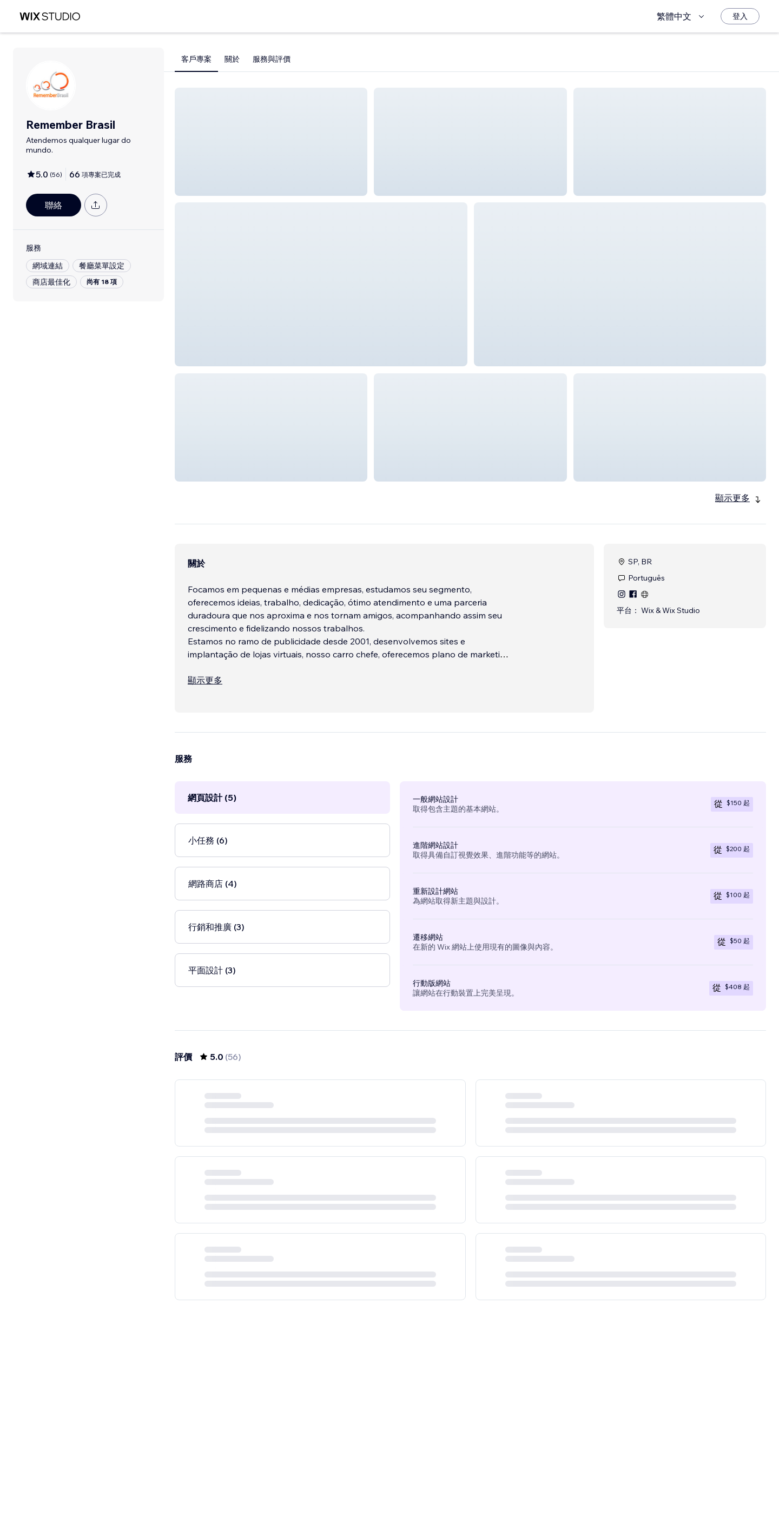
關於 (232, 59)
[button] (271, 142)
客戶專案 (196, 59)
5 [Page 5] (490, 1485)
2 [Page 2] (432, 1485)
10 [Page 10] (529, 1485)
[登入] (740, 16)
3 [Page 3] (451, 1485)
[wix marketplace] (49, 16)
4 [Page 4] (470, 1485)
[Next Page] (548, 1485)
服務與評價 (272, 59)
